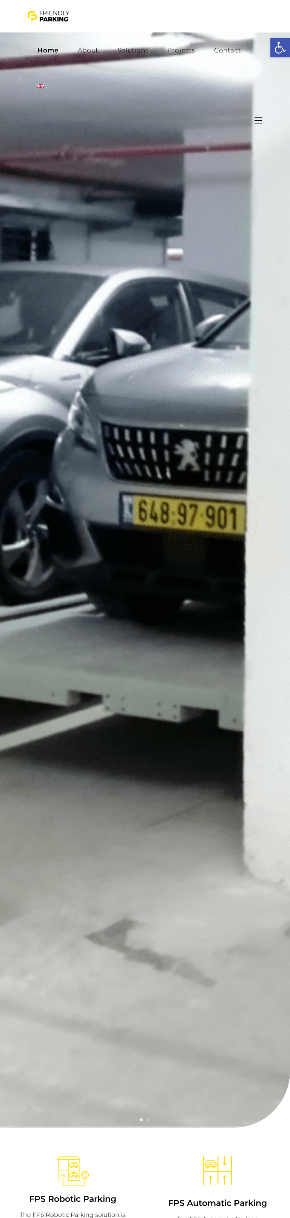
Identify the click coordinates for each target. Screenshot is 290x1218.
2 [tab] (149, 1120)
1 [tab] (141, 1120)
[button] (280, 47)
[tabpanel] (145, 573)
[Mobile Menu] (258, 121)
